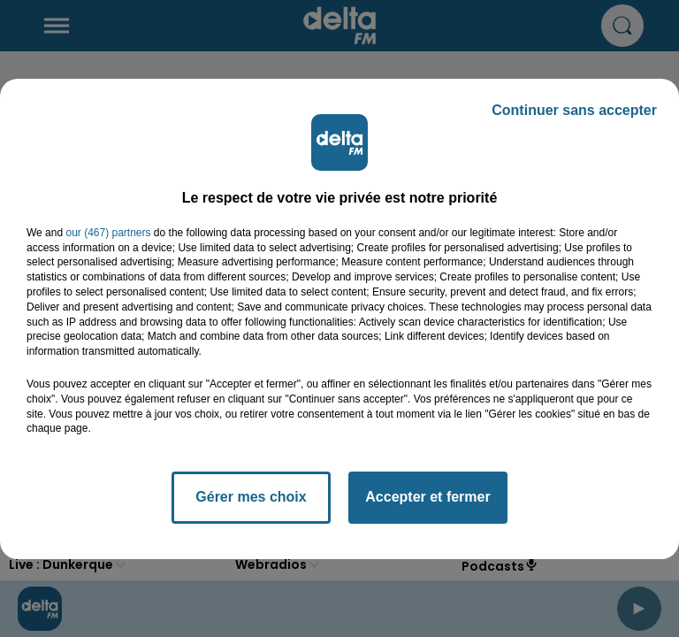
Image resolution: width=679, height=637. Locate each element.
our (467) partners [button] (107, 232)
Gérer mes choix (250, 496)
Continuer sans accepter (574, 110)
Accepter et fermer (427, 496)
